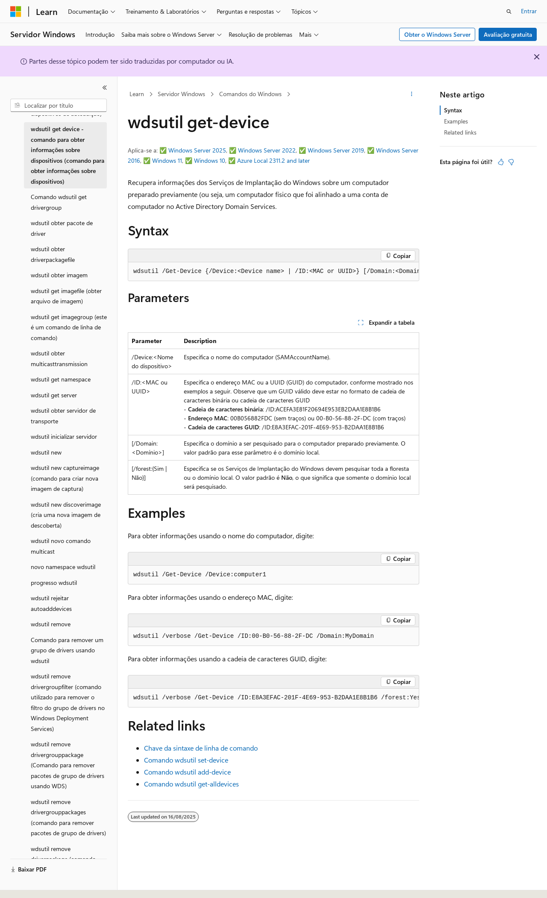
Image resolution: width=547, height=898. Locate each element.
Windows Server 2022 (267, 150)
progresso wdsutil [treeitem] (54, 582)
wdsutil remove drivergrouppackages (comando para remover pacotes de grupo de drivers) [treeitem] (68, 817)
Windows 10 (209, 160)
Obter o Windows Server (437, 34)
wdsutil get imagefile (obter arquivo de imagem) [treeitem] (66, 296)
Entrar (529, 11)
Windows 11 (167, 160)
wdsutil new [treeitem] (46, 452)
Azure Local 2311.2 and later (273, 160)
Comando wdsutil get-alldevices (191, 783)
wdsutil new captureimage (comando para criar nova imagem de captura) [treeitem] (65, 478)
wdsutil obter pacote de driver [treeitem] (62, 228)
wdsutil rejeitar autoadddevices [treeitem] (51, 603)
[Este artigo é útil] (501, 162)
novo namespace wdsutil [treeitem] (63, 567)
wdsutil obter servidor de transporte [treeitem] (63, 415)
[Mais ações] (411, 94)
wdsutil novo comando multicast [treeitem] (61, 546)
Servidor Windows (181, 94)
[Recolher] (105, 87)
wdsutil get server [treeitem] (54, 395)
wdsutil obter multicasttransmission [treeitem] (59, 358)
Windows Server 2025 (197, 150)
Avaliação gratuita (508, 34)
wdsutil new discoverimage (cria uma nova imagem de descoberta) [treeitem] (66, 514)
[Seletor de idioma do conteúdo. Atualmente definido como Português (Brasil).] (42, 884)
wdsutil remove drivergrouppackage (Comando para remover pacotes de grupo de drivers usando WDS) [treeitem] (67, 765)
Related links (460, 132)
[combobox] (58, 105)
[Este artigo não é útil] (511, 162)
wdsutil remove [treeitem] (51, 624)
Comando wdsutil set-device (186, 759)
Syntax (453, 110)
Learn (136, 94)
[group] (273, 271)
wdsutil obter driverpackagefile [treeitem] (53, 254)
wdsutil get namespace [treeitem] (61, 379)
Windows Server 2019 (336, 150)
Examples (456, 121)
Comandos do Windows (250, 94)
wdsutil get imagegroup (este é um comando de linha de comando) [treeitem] (69, 327)
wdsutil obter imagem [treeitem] (59, 275)
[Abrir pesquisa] (509, 11)
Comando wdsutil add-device (187, 771)
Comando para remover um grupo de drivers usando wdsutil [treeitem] (67, 650)
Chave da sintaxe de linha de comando (201, 747)
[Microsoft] (15, 11)
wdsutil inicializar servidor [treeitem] (64, 436)
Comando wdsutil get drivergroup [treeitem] (59, 202)
